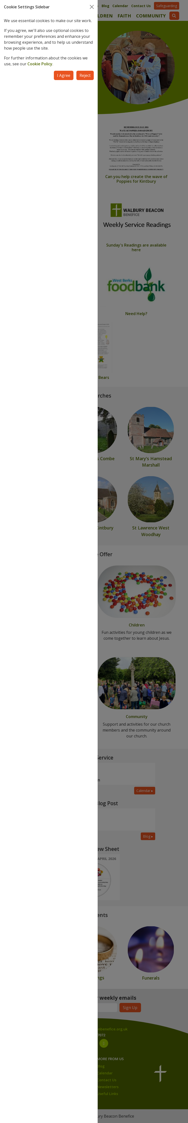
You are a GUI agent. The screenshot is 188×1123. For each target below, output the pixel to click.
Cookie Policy (39, 64)
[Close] (92, 7)
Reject (85, 75)
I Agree (63, 75)
